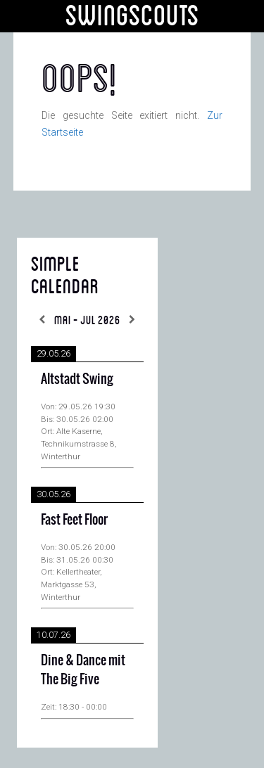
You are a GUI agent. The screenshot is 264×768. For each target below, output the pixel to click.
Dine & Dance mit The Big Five (83, 670)
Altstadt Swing (77, 378)
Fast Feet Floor (74, 519)
